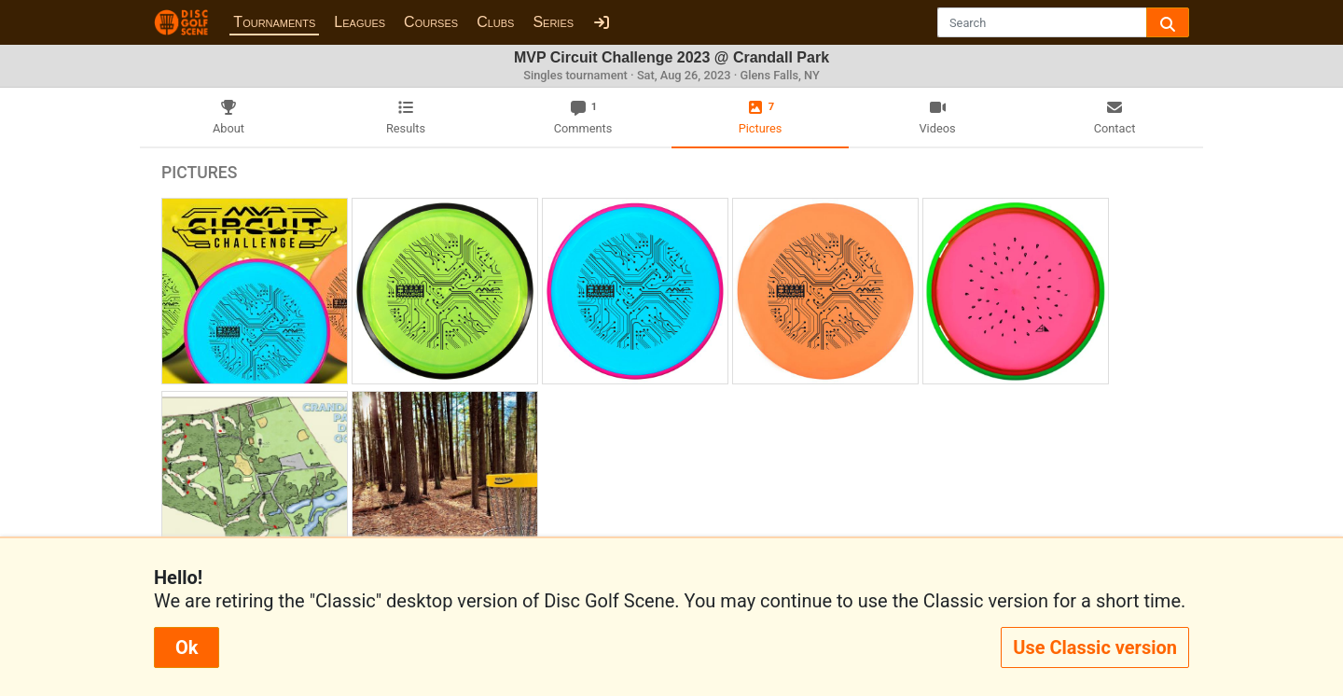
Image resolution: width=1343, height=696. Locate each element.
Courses (431, 22)
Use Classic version (1095, 647)
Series (553, 22)
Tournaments (274, 22)
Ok (186, 647)
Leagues (359, 22)
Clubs (495, 22)
